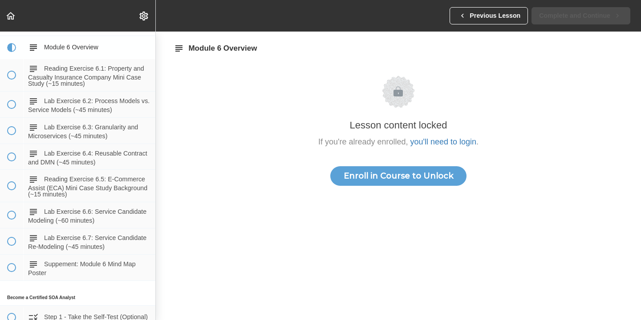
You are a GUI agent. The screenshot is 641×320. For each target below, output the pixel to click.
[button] (11, 16)
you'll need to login (443, 141)
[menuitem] (144, 16)
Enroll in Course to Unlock (398, 176)
